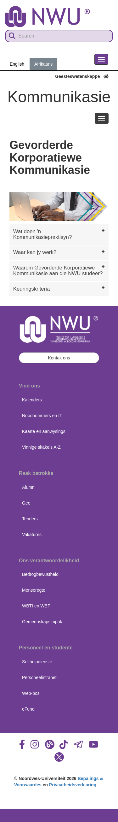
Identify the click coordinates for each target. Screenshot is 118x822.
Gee (26, 503)
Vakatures (32, 534)
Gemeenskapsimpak (42, 621)
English (17, 64)
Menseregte (33, 590)
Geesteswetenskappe (82, 76)
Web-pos (31, 693)
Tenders (30, 518)
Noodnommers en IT (42, 415)
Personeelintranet (39, 677)
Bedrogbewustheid (40, 574)
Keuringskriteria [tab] (59, 288)
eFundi (29, 709)
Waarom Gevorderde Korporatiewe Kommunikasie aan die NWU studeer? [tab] (59, 270)
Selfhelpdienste (37, 661)
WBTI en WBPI (37, 605)
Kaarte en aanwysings (43, 431)
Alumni (29, 487)
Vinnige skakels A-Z (41, 447)
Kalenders (32, 399)
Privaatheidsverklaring (72, 784)
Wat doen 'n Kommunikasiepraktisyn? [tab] (59, 233)
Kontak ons (59, 357)
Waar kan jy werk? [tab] (59, 251)
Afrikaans (43, 64)
